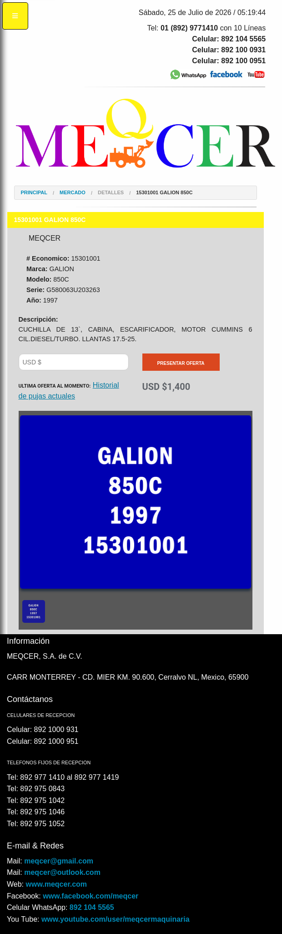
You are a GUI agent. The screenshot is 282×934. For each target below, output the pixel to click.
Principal (34, 192)
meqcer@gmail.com (58, 861)
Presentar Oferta (180, 363)
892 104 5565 (92, 907)
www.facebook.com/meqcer (90, 896)
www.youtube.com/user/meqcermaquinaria (115, 919)
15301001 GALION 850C (164, 192)
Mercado (73, 192)
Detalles (111, 192)
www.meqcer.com (56, 884)
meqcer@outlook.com (62, 872)
